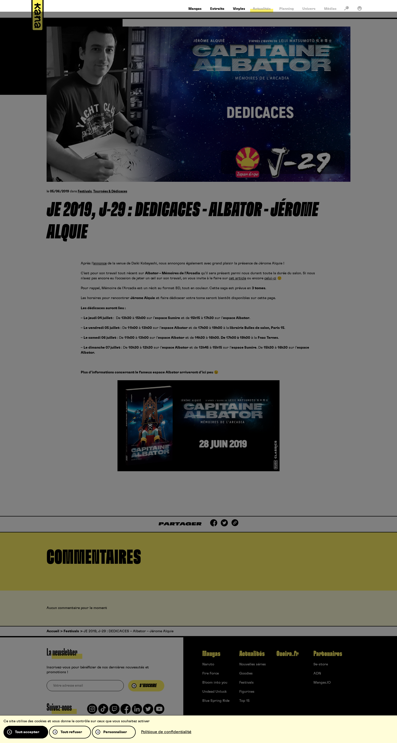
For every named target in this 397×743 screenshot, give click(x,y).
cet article (237, 278)
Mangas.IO (322, 682)
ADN (317, 673)
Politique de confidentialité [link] (166, 732)
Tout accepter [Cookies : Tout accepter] (27, 732)
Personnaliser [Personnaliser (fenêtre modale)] (115, 732)
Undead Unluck (214, 691)
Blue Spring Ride (215, 701)
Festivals (85, 191)
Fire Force (210, 673)
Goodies (246, 673)
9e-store (320, 664)
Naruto (208, 664)
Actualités (252, 654)
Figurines (246, 691)
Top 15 (244, 701)
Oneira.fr (287, 654)
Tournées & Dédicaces (110, 191)
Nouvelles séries (252, 664)
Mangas (211, 654)
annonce (100, 263)
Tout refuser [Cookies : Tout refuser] (71, 732)
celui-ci (270, 278)
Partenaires (327, 654)
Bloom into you (214, 682)
